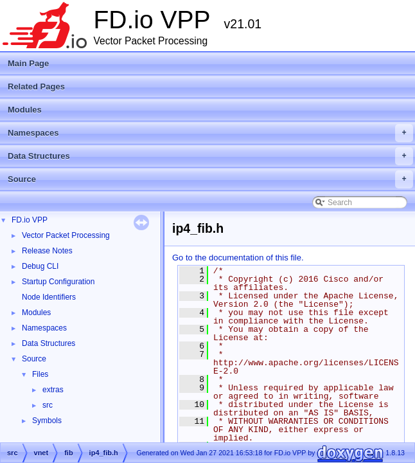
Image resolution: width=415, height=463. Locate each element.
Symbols (47, 420)
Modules (25, 109)
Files (40, 374)
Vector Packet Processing (66, 235)
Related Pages (36, 86)
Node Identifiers (49, 297)
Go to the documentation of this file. (238, 257)
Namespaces (210, 133)
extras (53, 389)
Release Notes (47, 250)
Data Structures (210, 156)
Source (210, 179)
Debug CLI (40, 266)
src (47, 405)
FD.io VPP (30, 219)
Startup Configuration (58, 281)
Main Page (28, 63)
